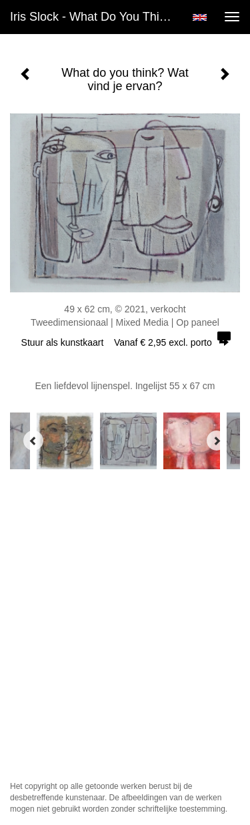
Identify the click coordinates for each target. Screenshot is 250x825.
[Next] (217, 441)
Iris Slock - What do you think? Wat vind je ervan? (95, 16)
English (199, 17)
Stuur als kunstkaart (125, 342)
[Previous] (33, 441)
